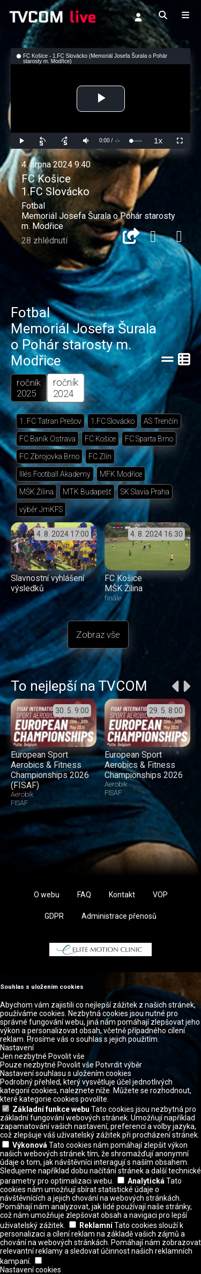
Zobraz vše (98, 634)
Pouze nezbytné (28, 1065)
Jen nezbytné (23, 1056)
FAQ (84, 894)
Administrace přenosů (119, 916)
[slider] (136, 141)
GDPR (54, 916)
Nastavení (17, 1047)
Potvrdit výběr (118, 1065)
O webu (46, 894)
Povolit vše (66, 1056)
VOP (160, 894)
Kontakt (122, 894)
